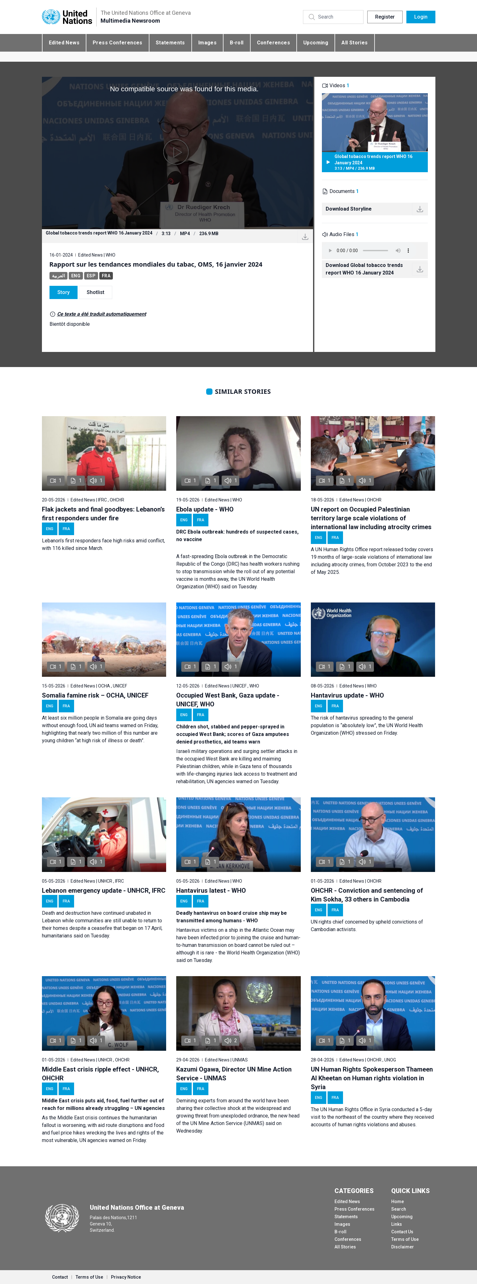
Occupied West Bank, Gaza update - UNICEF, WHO (227, 700)
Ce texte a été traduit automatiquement (101, 314)
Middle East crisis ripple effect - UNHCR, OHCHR (100, 1074)
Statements (170, 43)
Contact (60, 1277)
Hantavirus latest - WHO (211, 890)
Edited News (64, 43)
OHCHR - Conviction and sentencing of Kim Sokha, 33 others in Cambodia (367, 895)
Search (398, 1209)
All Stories (354, 43)
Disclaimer (402, 1246)
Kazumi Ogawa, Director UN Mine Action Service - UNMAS (234, 1074)
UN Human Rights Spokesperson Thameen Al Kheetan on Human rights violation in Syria (372, 1078)
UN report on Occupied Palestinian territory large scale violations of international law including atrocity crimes (371, 518)
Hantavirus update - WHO (347, 695)
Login (421, 17)
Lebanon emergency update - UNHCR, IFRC (104, 890)
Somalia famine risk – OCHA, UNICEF (95, 695)
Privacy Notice (126, 1277)
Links (396, 1224)
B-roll (236, 43)
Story (63, 292)
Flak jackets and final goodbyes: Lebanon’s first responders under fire (103, 514)
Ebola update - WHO (205, 509)
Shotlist (95, 292)
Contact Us (402, 1231)
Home (397, 1201)
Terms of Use (405, 1239)
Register (385, 17)
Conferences (273, 43)
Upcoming (315, 43)
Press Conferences (118, 43)
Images (207, 43)
